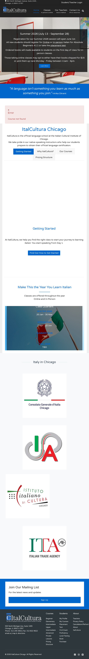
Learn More (44, 66)
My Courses (63, 621)
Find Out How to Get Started (44, 253)
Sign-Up (44, 600)
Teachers (76, 619)
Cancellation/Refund (80, 624)
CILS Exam (63, 630)
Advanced (50, 633)
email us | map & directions (15, 633)
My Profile (63, 619)
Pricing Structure (44, 157)
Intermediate (51, 624)
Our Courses (66, 151)
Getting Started (23, 151)
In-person (58, 42)
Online (46, 42)
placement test (58, 45)
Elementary (50, 621)
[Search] (83, 11)
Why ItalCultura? (45, 151)
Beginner (49, 619)
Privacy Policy (78, 621)
